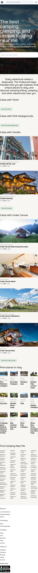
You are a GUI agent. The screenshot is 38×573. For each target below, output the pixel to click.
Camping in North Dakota (34, 487)
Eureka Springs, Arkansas (32, 401)
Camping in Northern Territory (33, 492)
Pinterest (2, 555)
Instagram (3, 550)
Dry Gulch (3, 403)
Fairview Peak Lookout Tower (33, 385)
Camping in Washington (3, 475)
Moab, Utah (3, 348)
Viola (22, 403)
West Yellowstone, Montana (7, 314)
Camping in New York (2, 455)
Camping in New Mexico (23, 493)
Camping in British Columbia (13, 466)
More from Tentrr (6, 109)
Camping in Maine (13, 470)
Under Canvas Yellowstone (9, 316)
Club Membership (5, 526)
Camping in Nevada (2, 487)
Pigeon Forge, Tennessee (6, 245)
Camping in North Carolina (24, 462)
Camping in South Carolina (13, 474)
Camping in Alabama (2, 491)
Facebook (3, 552)
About (2, 533)
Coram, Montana (4, 279)
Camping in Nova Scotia (34, 496)
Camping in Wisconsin (33, 459)
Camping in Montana (23, 489)
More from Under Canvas (8, 360)
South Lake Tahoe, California (7, 196)
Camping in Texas (33, 451)
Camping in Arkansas (23, 474)
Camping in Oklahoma (13, 493)
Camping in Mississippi (33, 478)
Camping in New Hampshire (2, 463)
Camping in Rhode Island (24, 497)
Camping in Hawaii (23, 478)
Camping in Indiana (33, 470)
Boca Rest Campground (15, 383)
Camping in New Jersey (3, 468)
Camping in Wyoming (13, 478)
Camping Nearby (5, 514)
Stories (2, 517)
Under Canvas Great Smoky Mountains (14, 247)
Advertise (3, 538)
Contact (2, 543)
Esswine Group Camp (13, 405)
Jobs (1, 535)
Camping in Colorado (2, 451)
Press (1, 540)
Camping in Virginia (23, 470)
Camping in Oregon (2, 472)
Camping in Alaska (13, 497)
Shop (1, 524)
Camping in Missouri (23, 459)
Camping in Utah (13, 457)
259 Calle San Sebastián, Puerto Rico (9, 162)
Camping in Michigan (13, 485)
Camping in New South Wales (33, 482)
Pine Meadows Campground (4, 384)
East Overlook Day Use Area (13, 426)
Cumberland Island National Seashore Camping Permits (4, 428)
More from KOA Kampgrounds (10, 125)
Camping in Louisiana (23, 485)
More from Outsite (7, 208)
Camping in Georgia (23, 455)
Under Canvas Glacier (8, 281)
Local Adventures (5, 512)
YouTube (2, 560)
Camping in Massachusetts (3, 483)
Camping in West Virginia (34, 455)
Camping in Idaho (13, 481)
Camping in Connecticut (34, 466)
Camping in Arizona (2, 479)
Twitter (2, 557)
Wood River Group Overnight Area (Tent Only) (34, 428)
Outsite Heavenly (6, 198)
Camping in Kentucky (13, 461)
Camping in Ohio (13, 489)
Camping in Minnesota (33, 474)
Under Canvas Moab (7, 351)
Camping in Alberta (2, 495)
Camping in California (2, 459)
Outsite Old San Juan (7, 164)
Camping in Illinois (23, 481)
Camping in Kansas (33, 462)
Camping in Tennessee (13, 453)
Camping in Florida (23, 451)
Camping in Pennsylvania (24, 466)
